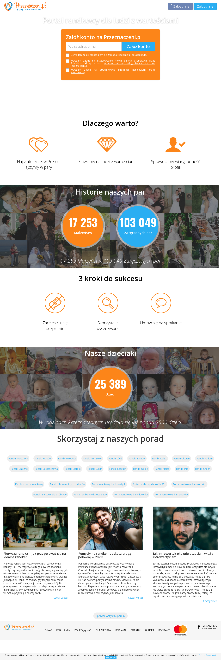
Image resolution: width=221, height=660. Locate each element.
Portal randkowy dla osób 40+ (189, 484)
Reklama (120, 630)
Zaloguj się (181, 6)
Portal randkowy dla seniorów (171, 494)
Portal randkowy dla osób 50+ (50, 494)
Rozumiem (111, 657)
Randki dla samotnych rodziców (67, 484)
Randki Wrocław (67, 458)
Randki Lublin (95, 468)
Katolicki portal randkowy (29, 484)
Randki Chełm (202, 468)
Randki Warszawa (18, 458)
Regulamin (63, 630)
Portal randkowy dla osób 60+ (90, 494)
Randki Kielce (162, 468)
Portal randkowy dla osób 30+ (149, 484)
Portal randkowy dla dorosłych (109, 484)
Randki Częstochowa (46, 468)
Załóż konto (138, 46)
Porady (135, 630)
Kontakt (164, 630)
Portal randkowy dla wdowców (131, 494)
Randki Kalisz (159, 458)
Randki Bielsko (73, 468)
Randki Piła (182, 468)
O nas (48, 630)
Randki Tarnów (137, 458)
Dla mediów (103, 630)
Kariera (149, 630)
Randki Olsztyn (181, 458)
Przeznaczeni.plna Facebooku (209, 627)
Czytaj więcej (60, 597)
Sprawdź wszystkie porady (110, 615)
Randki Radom (205, 458)
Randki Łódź (115, 458)
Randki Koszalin (117, 468)
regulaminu (124, 54)
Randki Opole (140, 468)
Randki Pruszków (92, 458)
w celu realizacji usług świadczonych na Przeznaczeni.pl (113, 64)
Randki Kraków (43, 458)
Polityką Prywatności (207, 655)
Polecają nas (82, 630)
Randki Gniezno (19, 468)
